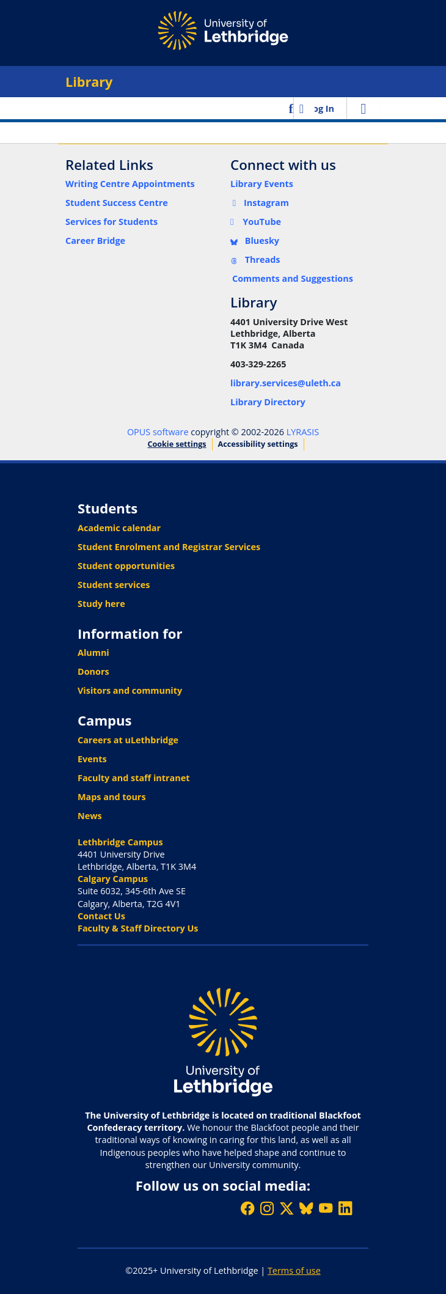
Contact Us (101, 916)
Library (88, 81)
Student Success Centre (116, 202)
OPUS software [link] (158, 432)
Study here (101, 603)
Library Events (261, 183)
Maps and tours (112, 797)
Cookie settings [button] (176, 444)
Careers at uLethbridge (128, 740)
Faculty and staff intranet (134, 778)
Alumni (93, 652)
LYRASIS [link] (303, 432)
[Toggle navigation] (363, 108)
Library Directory (267, 402)
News (90, 816)
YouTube (255, 221)
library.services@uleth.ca (285, 383)
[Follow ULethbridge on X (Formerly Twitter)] (286, 1208)
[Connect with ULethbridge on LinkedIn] (345, 1208)
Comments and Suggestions (292, 278)
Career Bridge (95, 240)
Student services (114, 584)
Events (92, 759)
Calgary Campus (113, 878)
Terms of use (294, 1270)
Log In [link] (321, 108)
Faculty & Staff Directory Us (138, 928)
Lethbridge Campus (120, 842)
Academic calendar (119, 528)
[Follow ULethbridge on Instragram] (267, 1208)
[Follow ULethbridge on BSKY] (306, 1208)
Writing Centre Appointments (130, 183)
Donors (93, 671)
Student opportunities (126, 566)
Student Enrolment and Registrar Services (169, 547)
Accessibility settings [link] (258, 444)
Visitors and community (130, 690)
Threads (255, 259)
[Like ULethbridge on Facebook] (247, 1208)
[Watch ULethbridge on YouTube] (325, 1208)
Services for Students (111, 221)
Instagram (259, 202)
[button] (292, 108)
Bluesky (254, 240)
